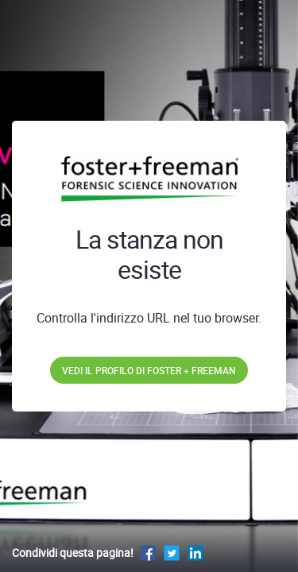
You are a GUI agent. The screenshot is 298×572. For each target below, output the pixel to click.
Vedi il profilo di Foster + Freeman (149, 370)
